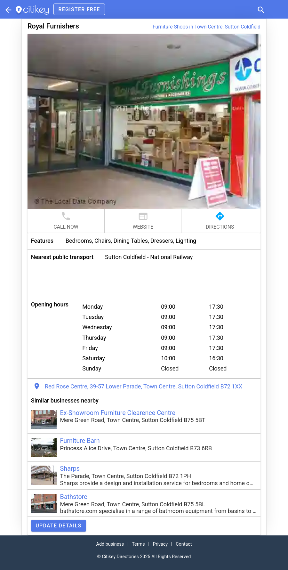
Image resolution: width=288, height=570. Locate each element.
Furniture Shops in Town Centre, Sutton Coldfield (206, 27)
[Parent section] (7, 9)
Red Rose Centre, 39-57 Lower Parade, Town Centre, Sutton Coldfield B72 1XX (143, 386)
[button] (260, 9)
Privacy (160, 544)
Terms (138, 544)
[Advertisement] (144, 280)
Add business (110, 544)
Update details (58, 526)
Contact (184, 544)
